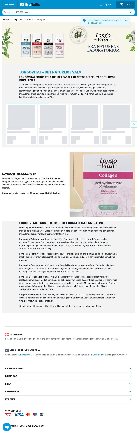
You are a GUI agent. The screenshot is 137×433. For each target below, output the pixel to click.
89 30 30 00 (121, 355)
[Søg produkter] (131, 12)
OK (126, 20)
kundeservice (24, 355)
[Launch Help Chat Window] (7, 427)
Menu (10, 5)
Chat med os (98, 355)
